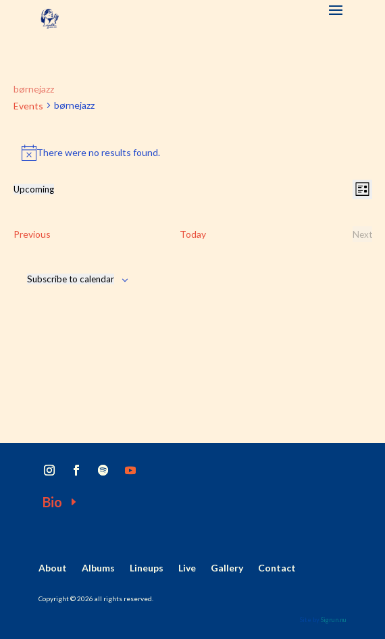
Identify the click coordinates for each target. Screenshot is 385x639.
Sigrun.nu (333, 619)
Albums (98, 568)
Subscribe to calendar (70, 279)
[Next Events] (362, 234)
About (52, 568)
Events (28, 105)
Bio (52, 502)
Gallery (227, 568)
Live (187, 568)
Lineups (146, 568)
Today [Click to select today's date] (193, 234)
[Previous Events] (32, 234)
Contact (277, 568)
